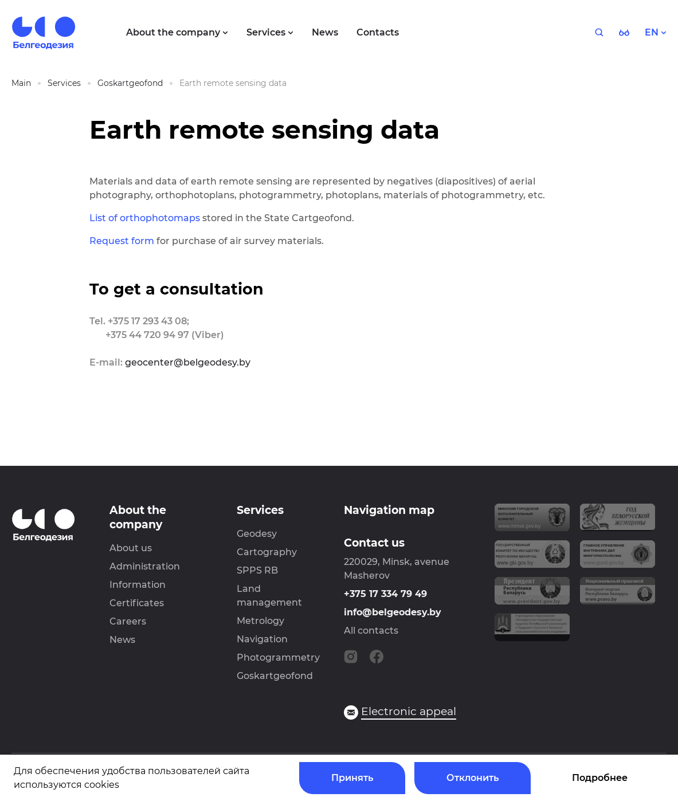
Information (137, 584)
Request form (121, 240)
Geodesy (257, 533)
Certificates (136, 603)
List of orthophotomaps (144, 218)
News (122, 639)
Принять (352, 777)
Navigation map (389, 510)
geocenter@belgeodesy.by (187, 362)
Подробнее (600, 777)
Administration (144, 566)
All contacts (371, 630)
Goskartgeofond (275, 675)
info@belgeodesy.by (392, 612)
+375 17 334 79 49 (385, 593)
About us (130, 548)
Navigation (262, 639)
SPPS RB (257, 570)
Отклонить (472, 777)
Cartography (267, 552)
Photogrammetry (278, 657)
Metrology (260, 620)
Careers (127, 621)
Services (260, 510)
